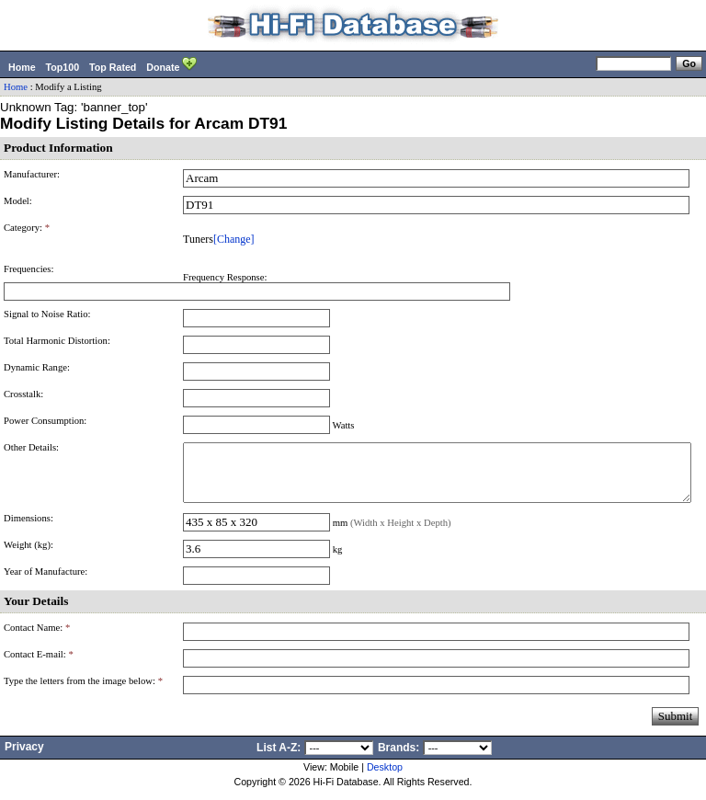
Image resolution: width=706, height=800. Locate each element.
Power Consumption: (45, 421)
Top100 (63, 67)
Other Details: (31, 447)
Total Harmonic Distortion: (57, 341)
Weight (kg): (28, 556)
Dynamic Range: (37, 367)
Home (22, 67)
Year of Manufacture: (45, 582)
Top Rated (112, 67)
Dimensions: (28, 529)
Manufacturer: (32, 174)
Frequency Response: (225, 277)
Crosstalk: (23, 394)
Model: (18, 201)
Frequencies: (28, 269)
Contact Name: (37, 639)
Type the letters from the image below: (83, 692)
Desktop (385, 777)
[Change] (234, 239)
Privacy (24, 757)
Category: (27, 228)
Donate (171, 65)
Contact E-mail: (39, 665)
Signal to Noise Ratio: (47, 314)
